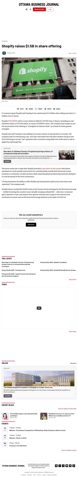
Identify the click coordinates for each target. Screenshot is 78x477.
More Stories (72, 279)
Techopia (5, 41)
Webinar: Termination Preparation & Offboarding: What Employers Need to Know (37, 430)
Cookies (44, 475)
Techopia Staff (11, 53)
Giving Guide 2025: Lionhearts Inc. (14, 270)
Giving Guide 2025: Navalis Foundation (53, 262)
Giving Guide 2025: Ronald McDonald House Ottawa (58, 270)
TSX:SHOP (13, 121)
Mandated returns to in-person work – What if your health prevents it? (62, 415)
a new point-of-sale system (51, 169)
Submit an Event (71, 450)
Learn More (7, 395)
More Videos (72, 331)
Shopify (19, 113)
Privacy (39, 475)
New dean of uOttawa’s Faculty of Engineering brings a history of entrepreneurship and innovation (28, 152)
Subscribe (23, 475)
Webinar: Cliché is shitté (17, 438)
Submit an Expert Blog (70, 409)
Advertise (29, 475)
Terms (34, 475)
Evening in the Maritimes (18, 446)
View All (60, 409)
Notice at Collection (52, 475)
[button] (26, 9)
